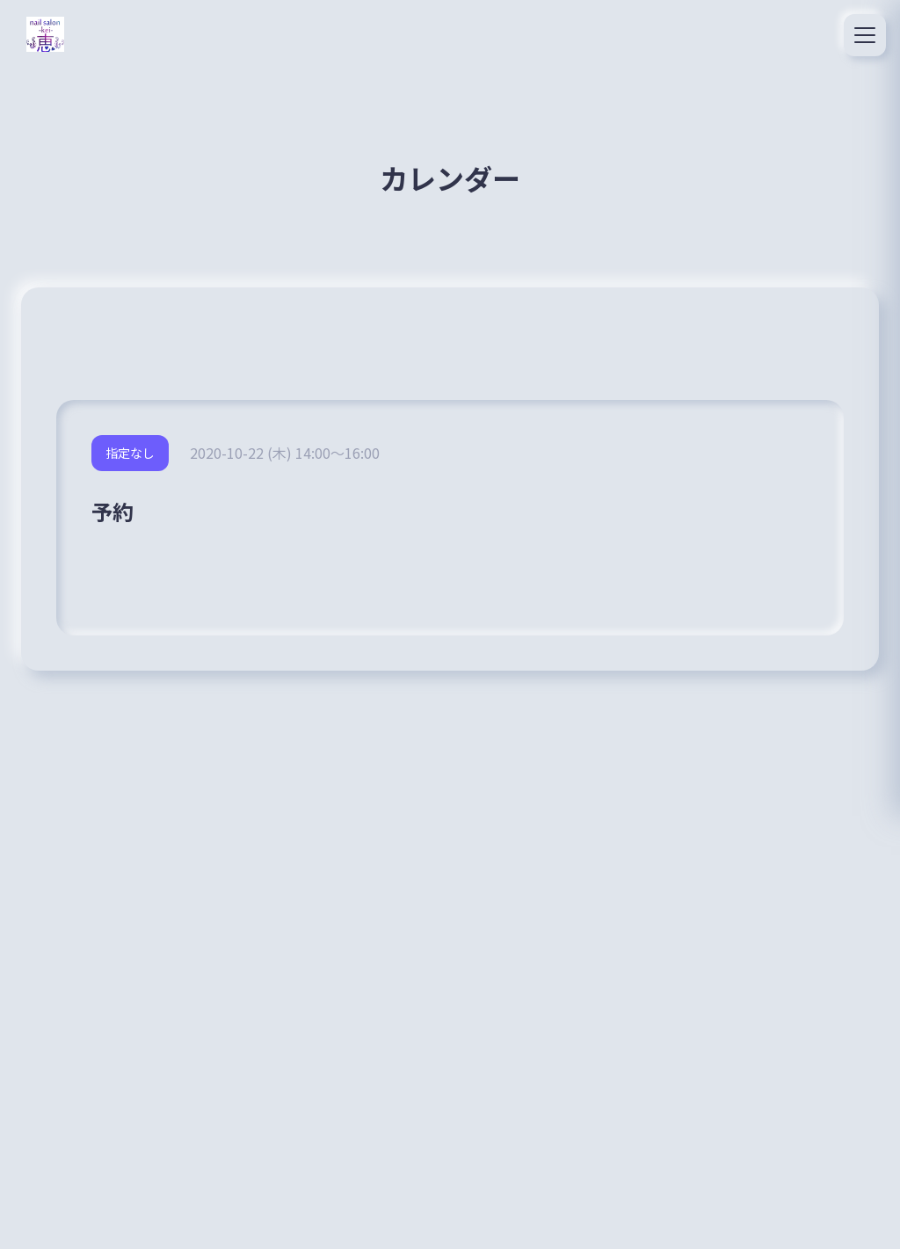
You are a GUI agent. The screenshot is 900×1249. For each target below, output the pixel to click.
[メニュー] (865, 35)
